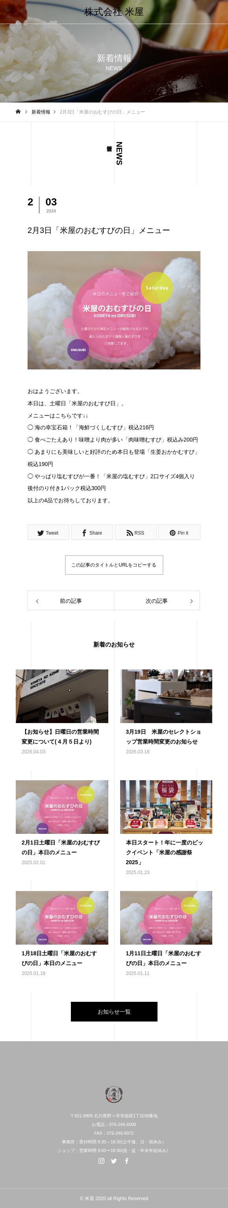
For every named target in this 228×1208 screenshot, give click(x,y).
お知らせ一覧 (114, 1012)
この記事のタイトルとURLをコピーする (113, 565)
